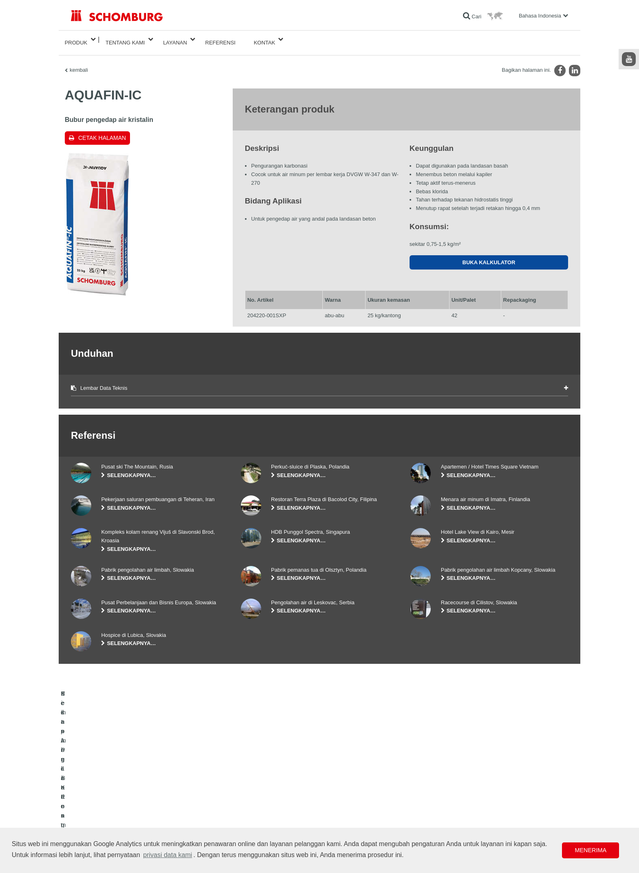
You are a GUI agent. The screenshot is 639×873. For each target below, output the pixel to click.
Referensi (220, 39)
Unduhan (251, 790)
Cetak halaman (102, 131)
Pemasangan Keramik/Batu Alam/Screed (115, 802)
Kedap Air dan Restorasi (97, 790)
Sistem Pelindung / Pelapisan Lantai (110, 814)
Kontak (264, 39)
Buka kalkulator (489, 256)
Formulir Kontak (258, 802)
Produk (76, 39)
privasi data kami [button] (167, 854)
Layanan (175, 39)
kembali (79, 63)
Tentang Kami (125, 39)
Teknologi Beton (88, 826)
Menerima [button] (590, 850)
